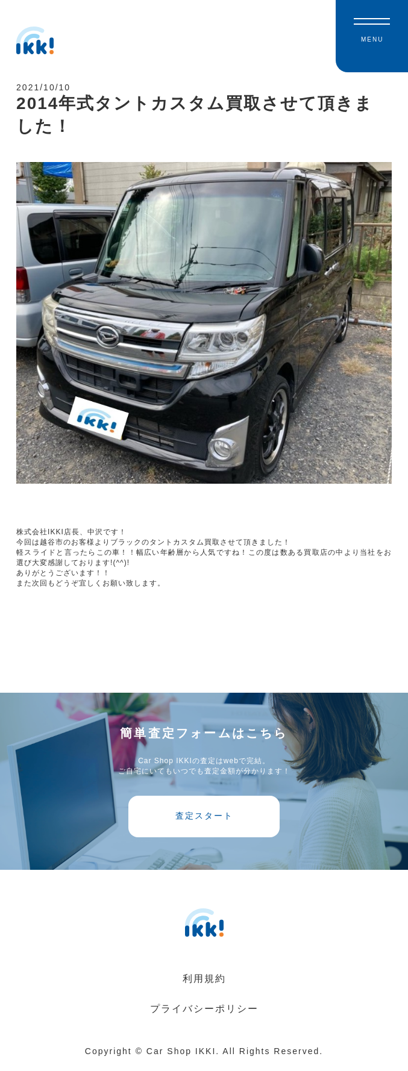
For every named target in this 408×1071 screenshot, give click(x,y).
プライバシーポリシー (204, 1014)
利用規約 (204, 984)
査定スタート (204, 820)
